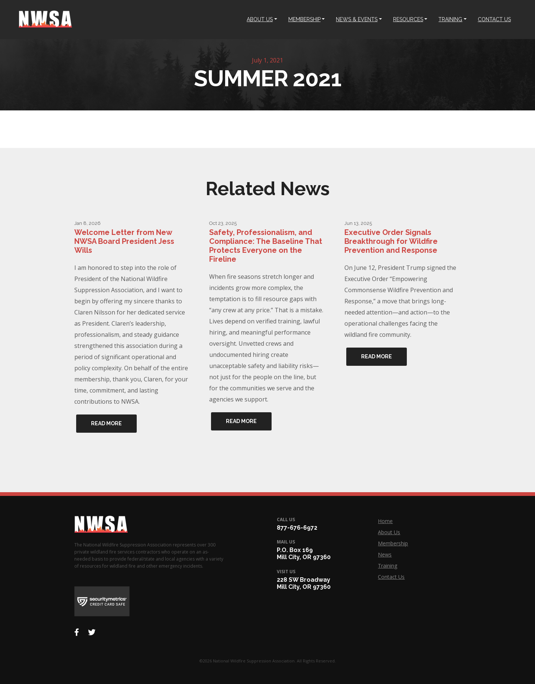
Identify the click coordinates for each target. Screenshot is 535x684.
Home (385, 521)
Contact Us (391, 576)
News (385, 554)
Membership (393, 543)
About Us (389, 532)
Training (387, 565)
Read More (106, 423)
